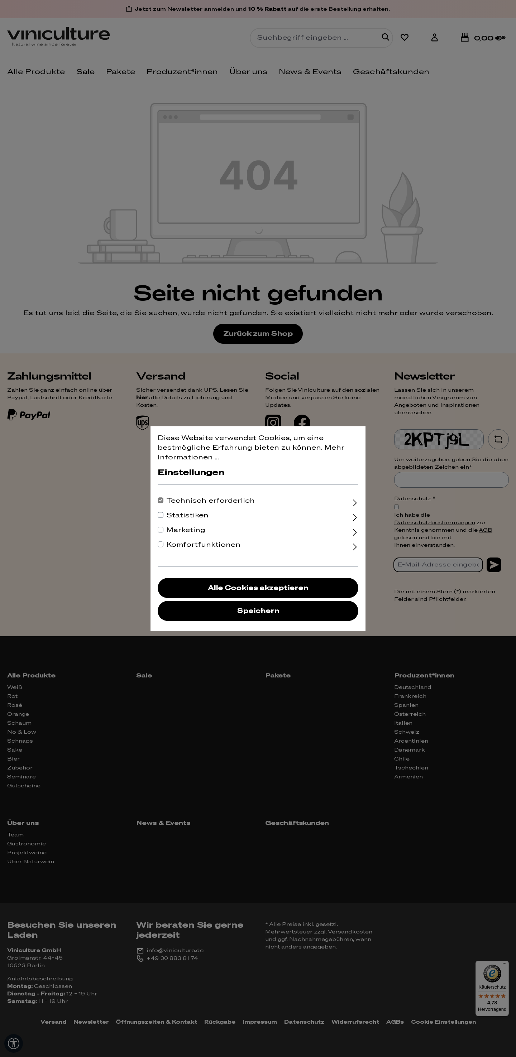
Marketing (185, 530)
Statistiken (187, 515)
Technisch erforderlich (210, 501)
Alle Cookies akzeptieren (258, 588)
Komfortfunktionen (203, 545)
